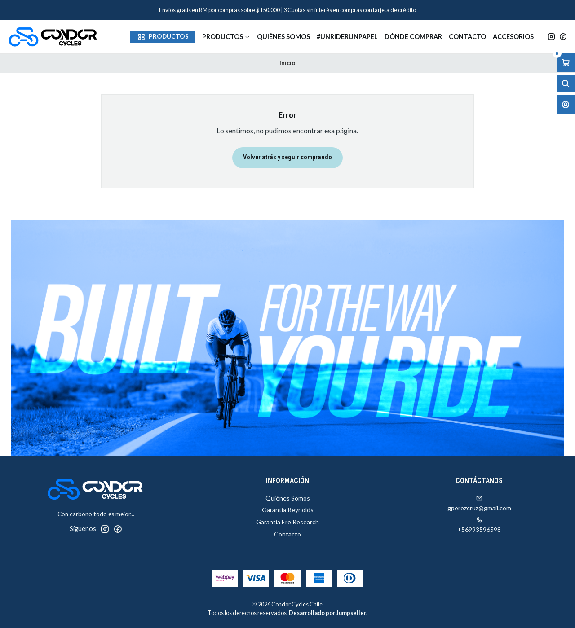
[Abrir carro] (566, 62)
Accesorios (513, 36)
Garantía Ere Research (287, 522)
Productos (226, 36)
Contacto (467, 36)
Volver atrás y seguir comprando (287, 157)
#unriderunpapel (347, 36)
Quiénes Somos (283, 36)
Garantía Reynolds (288, 510)
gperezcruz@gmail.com (479, 503)
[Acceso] (566, 104)
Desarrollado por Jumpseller (327, 612)
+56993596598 (479, 525)
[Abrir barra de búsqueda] (566, 84)
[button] (162, 37)
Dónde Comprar (413, 36)
